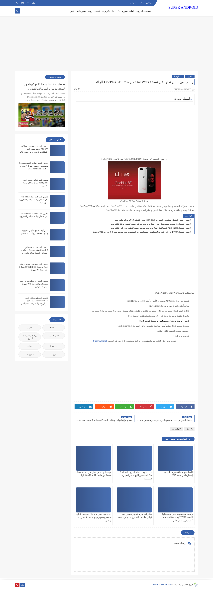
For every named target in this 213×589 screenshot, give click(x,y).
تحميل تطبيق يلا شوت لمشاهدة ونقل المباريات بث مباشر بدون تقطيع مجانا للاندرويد (151, 224)
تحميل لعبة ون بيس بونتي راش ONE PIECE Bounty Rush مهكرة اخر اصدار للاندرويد (33, 267)
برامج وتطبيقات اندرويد (29, 337)
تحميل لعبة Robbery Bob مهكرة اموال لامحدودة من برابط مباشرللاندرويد (44, 86)
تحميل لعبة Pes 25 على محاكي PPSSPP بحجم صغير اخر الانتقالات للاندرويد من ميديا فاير (33, 149)
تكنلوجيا (177, 76)
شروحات (81, 11)
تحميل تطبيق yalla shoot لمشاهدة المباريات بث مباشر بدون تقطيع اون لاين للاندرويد (151, 228)
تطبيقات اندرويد (143, 11)
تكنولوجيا (106, 11)
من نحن (149, 3)
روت (90, 11)
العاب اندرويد (128, 11)
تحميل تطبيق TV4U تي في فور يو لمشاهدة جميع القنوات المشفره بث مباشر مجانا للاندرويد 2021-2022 (142, 232)
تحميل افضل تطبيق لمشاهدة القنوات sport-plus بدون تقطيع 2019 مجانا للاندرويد (153, 220)
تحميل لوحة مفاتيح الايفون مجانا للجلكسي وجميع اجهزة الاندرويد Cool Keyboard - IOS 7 (33, 166)
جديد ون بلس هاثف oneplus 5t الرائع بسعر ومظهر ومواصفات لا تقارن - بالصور (93, 517)
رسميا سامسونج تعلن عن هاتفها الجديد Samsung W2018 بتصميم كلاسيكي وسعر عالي (177, 517)
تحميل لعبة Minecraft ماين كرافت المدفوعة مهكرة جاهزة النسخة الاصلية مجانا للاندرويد (34, 250)
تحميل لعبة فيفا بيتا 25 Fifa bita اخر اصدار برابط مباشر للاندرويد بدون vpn (33, 199)
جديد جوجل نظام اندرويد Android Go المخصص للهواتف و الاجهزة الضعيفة (136, 475)
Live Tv (116, 11)
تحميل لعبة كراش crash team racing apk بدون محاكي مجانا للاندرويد (35, 183)
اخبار (73, 11)
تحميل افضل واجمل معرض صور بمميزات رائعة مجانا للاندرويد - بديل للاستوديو (33, 284)
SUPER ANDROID (183, 7)
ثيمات (97, 11)
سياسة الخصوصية (136, 3)
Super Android (100, 341)
